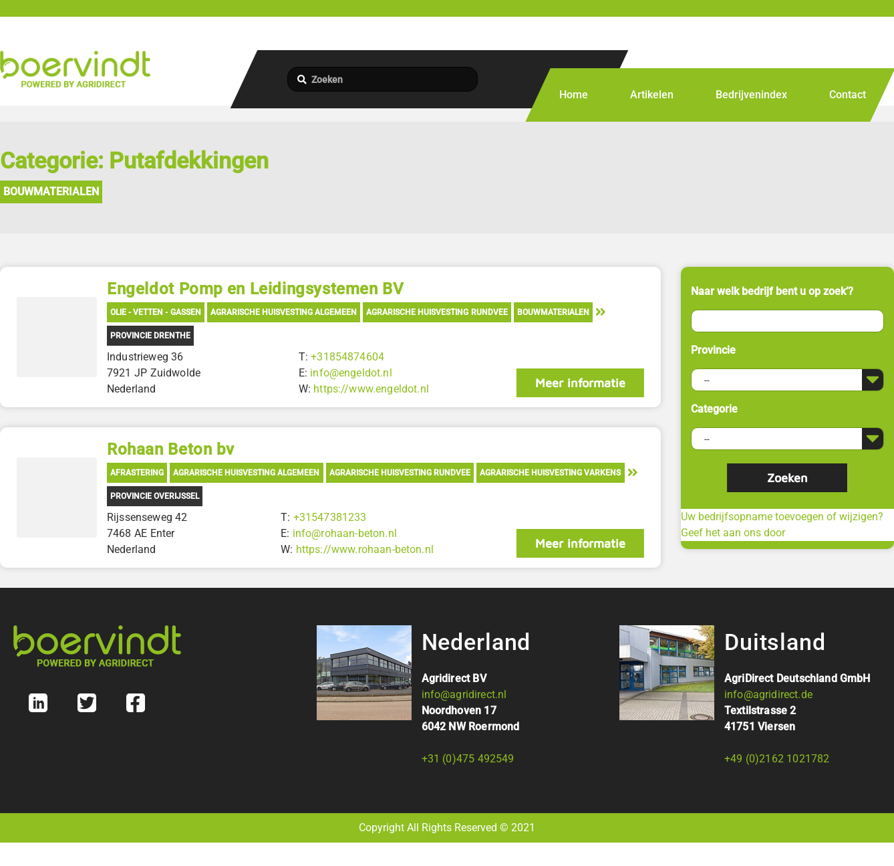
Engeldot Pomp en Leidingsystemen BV (255, 289)
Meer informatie (580, 383)
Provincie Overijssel (154, 496)
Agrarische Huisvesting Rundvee (436, 312)
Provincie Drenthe (150, 335)
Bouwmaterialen (51, 191)
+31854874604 (347, 356)
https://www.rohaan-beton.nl (365, 549)
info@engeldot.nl (351, 372)
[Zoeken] (382, 79)
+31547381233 (330, 517)
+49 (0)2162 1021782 (776, 758)
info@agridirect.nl (464, 694)
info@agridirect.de (768, 694)
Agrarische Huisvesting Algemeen (283, 312)
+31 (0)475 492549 (468, 758)
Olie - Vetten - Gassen (155, 312)
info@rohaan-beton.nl (345, 533)
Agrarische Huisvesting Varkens (550, 472)
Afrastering (137, 472)
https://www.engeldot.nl (371, 389)
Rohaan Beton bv (170, 449)
